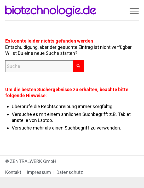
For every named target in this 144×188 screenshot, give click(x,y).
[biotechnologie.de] (58, 10)
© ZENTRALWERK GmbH (30, 161)
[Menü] (131, 10)
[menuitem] (131, 10)
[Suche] (44, 66)
